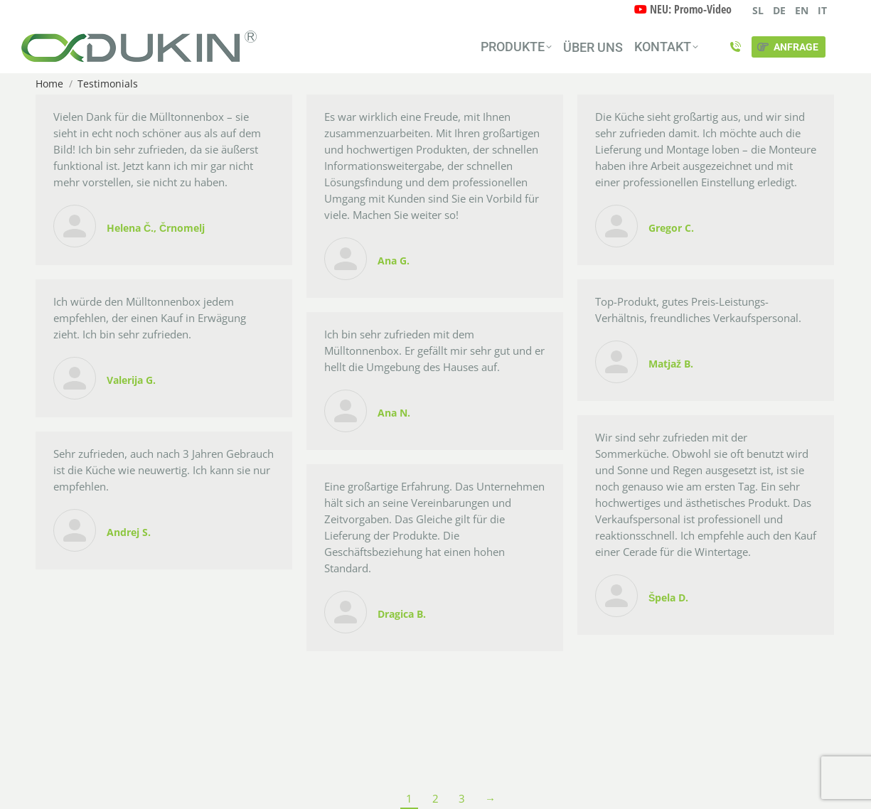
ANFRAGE (787, 47)
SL (758, 10)
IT (822, 10)
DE (779, 10)
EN (801, 10)
